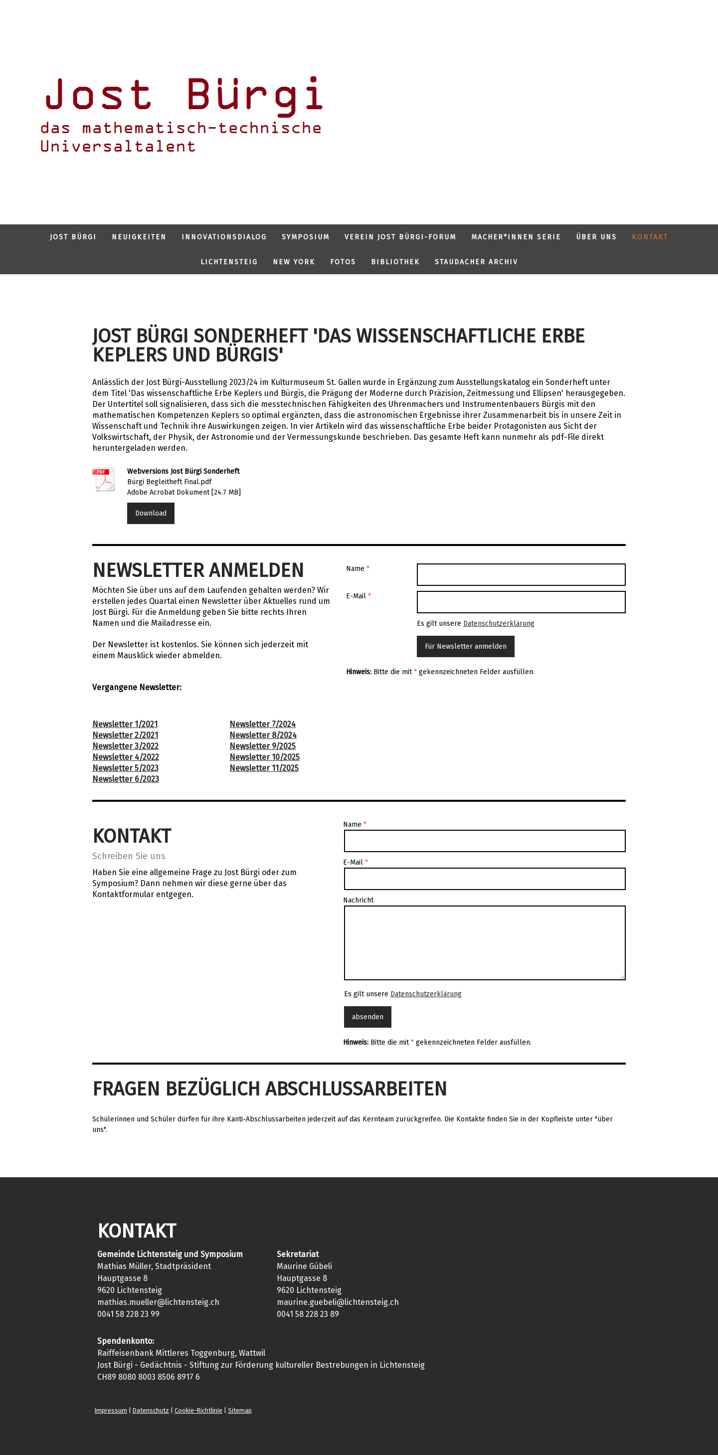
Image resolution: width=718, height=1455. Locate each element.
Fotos (343, 262)
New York (294, 262)
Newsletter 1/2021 (125, 724)
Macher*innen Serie (516, 237)
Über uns (596, 237)
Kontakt (650, 237)
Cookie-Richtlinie (198, 1410)
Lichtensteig (229, 262)
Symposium (306, 237)
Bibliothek (395, 262)
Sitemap (240, 1410)
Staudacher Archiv (476, 262)
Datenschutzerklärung (499, 623)
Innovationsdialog (224, 237)
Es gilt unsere (476, 623)
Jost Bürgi (73, 237)
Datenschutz (151, 1410)
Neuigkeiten (139, 237)
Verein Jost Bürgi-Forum (400, 237)
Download (151, 513)
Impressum (111, 1410)
